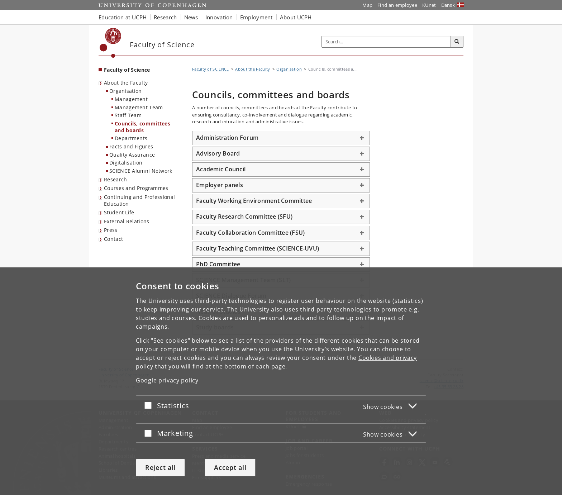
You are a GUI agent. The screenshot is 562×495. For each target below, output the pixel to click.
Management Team (139, 107)
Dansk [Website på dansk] (448, 5)
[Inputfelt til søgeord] (386, 42)
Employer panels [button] (219, 185)
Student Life (119, 212)
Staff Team (128, 115)
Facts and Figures (131, 146)
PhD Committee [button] (219, 264)
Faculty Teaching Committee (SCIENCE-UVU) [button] (257, 248)
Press (111, 230)
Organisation (125, 90)
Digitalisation (125, 162)
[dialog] (281, 381)
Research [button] (165, 17)
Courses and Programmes (136, 188)
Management (131, 99)
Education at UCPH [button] (123, 17)
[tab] (281, 138)
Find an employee (397, 5)
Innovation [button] (219, 17)
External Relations (126, 221)
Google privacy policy (167, 380)
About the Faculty (126, 82)
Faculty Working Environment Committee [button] (254, 201)
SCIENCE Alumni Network (140, 170)
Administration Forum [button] (227, 138)
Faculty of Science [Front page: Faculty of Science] (127, 69)
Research (115, 179)
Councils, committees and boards (142, 127)
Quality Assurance (132, 154)
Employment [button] (256, 17)
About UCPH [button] (296, 17)
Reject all (160, 467)
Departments (131, 138)
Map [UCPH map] (367, 5)
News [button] (191, 17)
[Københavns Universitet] (111, 43)
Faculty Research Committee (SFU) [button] (244, 216)
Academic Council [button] (221, 169)
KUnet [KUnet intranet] (429, 5)
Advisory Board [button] (218, 153)
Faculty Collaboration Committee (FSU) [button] (250, 233)
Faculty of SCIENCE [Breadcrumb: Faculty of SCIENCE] (210, 69)
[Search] (457, 42)
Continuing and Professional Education (139, 200)
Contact (113, 238)
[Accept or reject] (149, 405)
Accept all (230, 467)
